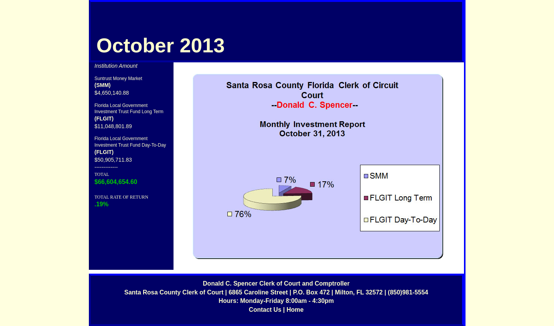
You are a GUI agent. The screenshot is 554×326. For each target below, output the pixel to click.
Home (295, 309)
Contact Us (265, 309)
